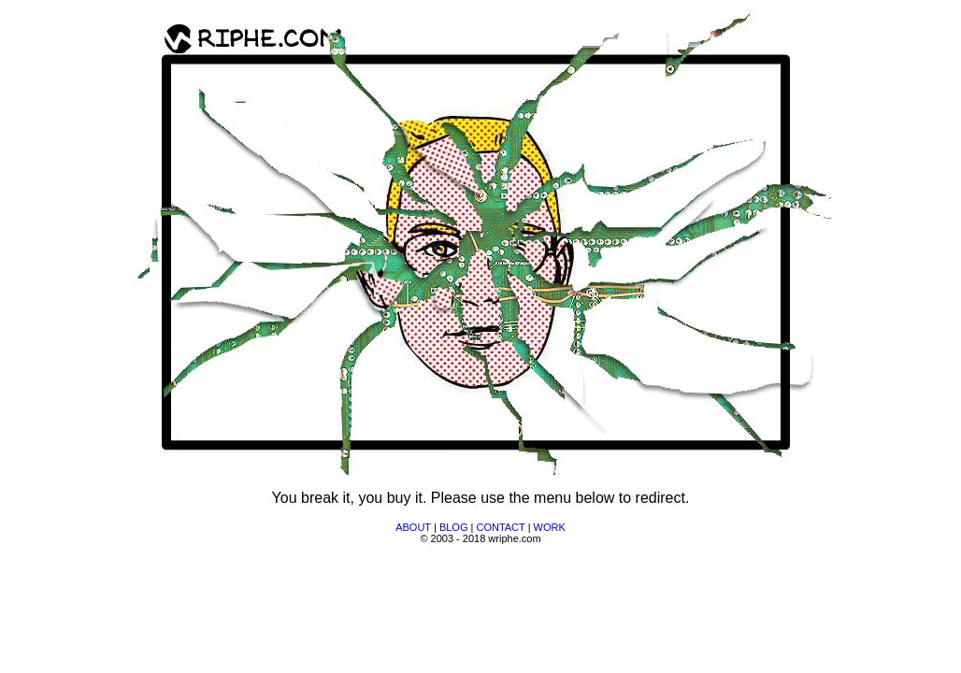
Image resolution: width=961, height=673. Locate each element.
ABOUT (413, 527)
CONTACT (500, 527)
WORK (550, 527)
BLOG (453, 527)
